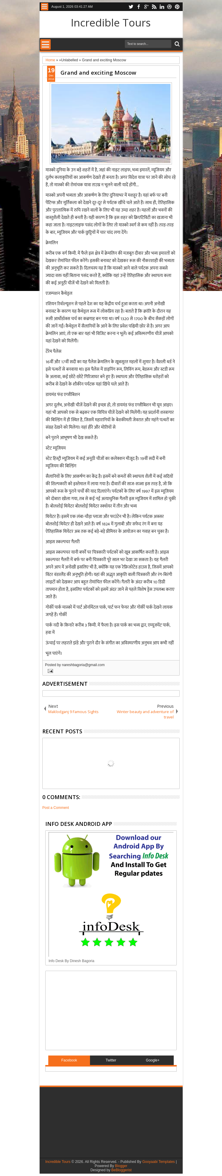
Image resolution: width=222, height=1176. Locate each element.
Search (176, 44)
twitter (131, 6)
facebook (138, 6)
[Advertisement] (86, 1010)
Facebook (69, 1060)
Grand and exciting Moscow (98, 72)
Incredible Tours (111, 22)
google (146, 6)
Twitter (111, 1060)
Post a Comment (55, 808)
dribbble (169, 6)
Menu (44, 6)
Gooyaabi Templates (158, 1162)
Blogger (121, 1166)
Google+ (153, 1060)
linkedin (162, 6)
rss (154, 6)
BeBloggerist (121, 1170)
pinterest (177, 6)
